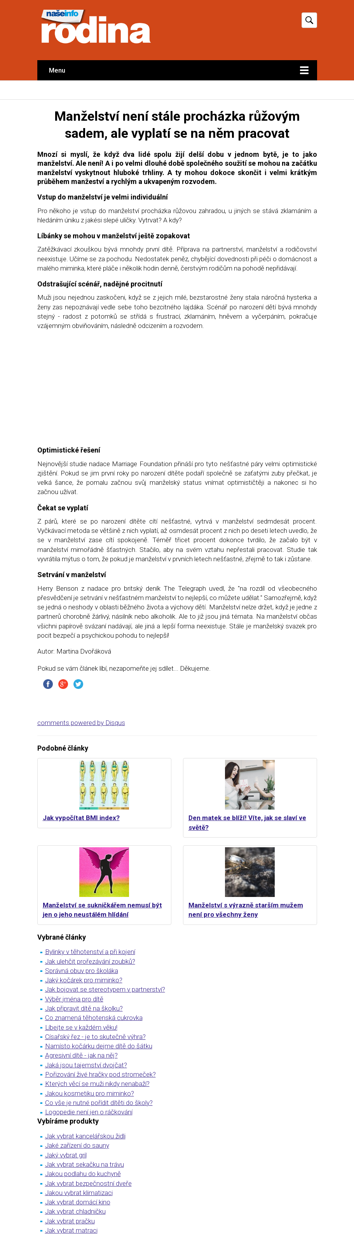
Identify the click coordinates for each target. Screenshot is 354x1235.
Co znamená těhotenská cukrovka (94, 1018)
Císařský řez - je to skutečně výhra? (95, 1037)
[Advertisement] (177, 391)
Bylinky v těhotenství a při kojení (90, 952)
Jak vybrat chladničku (75, 1211)
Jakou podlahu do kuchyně (83, 1174)
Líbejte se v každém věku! (81, 1027)
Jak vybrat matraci (71, 1230)
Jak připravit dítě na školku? (84, 1008)
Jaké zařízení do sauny (77, 1145)
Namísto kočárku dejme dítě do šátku (98, 1046)
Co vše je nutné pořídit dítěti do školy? (99, 1103)
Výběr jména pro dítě (74, 999)
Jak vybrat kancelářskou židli (85, 1136)
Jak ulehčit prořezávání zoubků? (90, 961)
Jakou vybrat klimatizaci (79, 1193)
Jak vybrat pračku (70, 1221)
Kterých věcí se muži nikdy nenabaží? (97, 1084)
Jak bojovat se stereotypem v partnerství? (105, 989)
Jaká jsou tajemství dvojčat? (86, 1065)
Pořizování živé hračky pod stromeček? (100, 1074)
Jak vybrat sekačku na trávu (84, 1164)
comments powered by (81, 723)
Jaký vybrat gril (66, 1155)
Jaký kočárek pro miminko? (83, 980)
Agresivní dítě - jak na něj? (81, 1055)
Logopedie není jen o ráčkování (89, 1112)
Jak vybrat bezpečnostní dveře (88, 1183)
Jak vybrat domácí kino (77, 1202)
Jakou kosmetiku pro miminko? (89, 1093)
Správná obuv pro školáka (81, 971)
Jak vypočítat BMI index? (81, 818)
